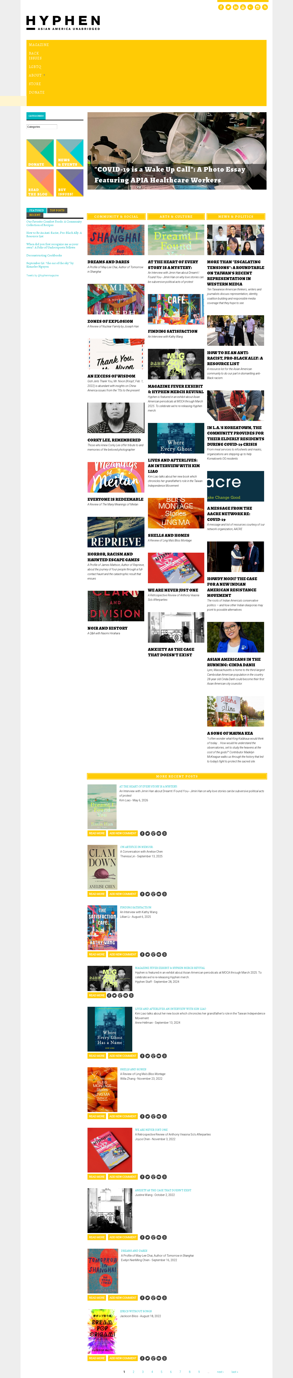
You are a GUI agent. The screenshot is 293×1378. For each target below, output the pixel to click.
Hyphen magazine (45, 1357)
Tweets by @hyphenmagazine (42, 219)
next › (220, 1316)
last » (235, 1316)
